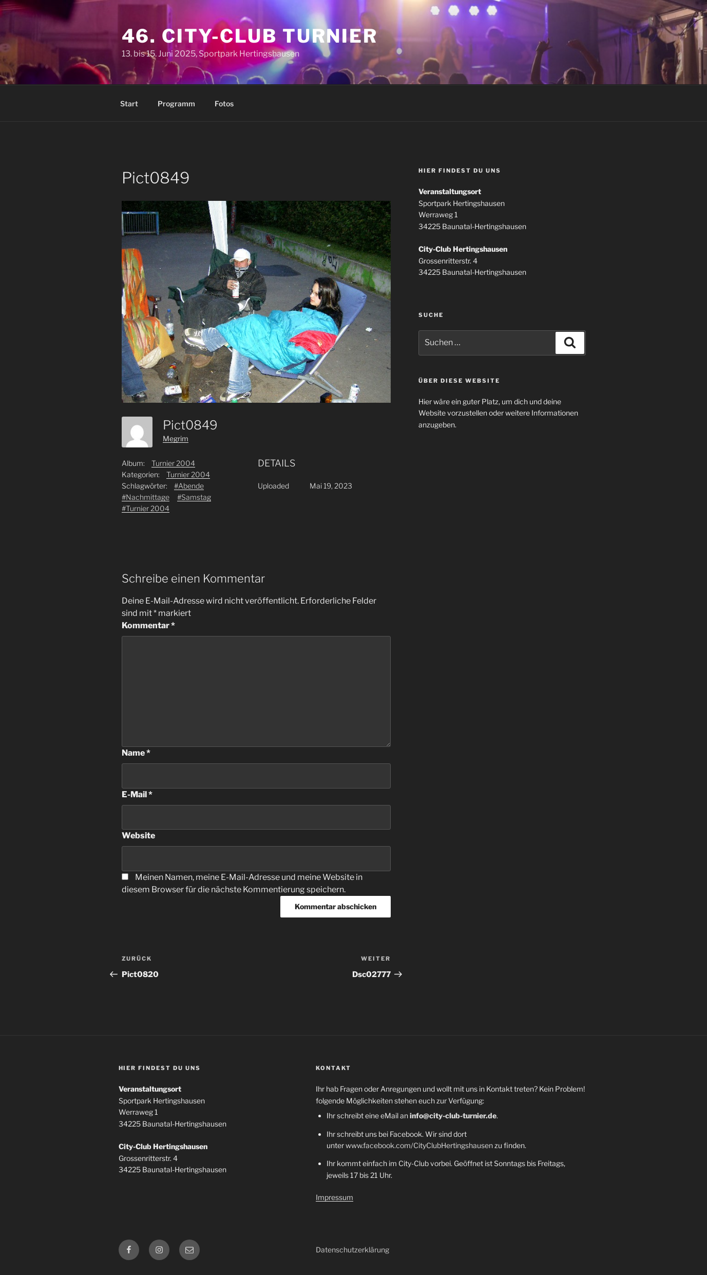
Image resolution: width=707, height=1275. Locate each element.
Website (138, 835)
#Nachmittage (145, 497)
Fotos (224, 103)
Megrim (175, 438)
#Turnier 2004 (145, 508)
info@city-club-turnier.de (453, 1115)
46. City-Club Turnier (250, 36)
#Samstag (194, 497)
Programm (176, 103)
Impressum (334, 1197)
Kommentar (148, 625)
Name (136, 753)
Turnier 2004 (173, 463)
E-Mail (137, 794)
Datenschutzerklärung (352, 1249)
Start (129, 103)
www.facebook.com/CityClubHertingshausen (419, 1145)
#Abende (189, 485)
